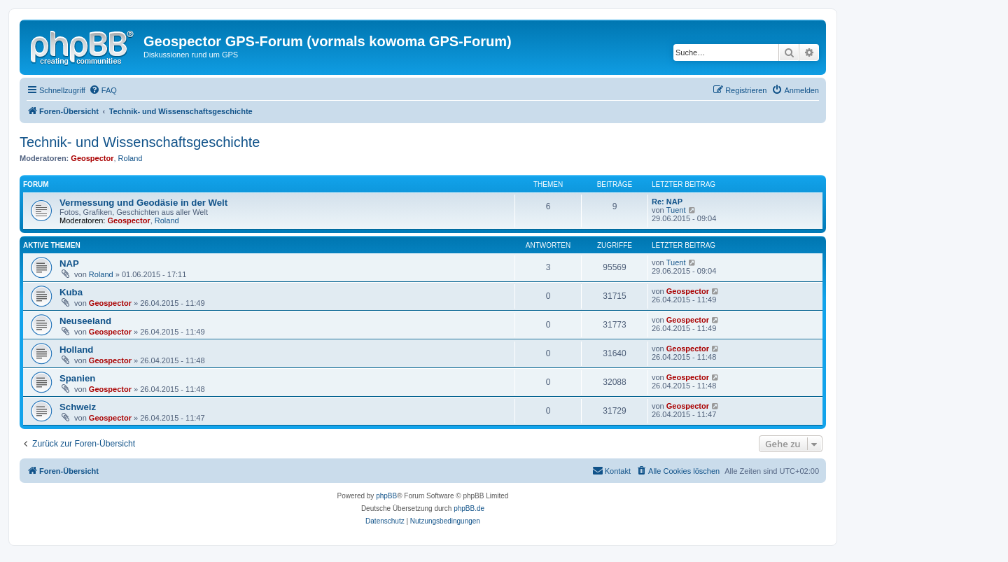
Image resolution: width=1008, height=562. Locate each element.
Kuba (71, 292)
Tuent (676, 210)
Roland (130, 158)
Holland (76, 349)
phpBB (386, 496)
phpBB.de (469, 508)
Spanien (77, 378)
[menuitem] (103, 90)
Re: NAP (667, 201)
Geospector (92, 158)
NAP (69, 263)
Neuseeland (85, 321)
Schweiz (77, 407)
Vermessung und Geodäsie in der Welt (143, 202)
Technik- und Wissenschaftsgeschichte (140, 142)
